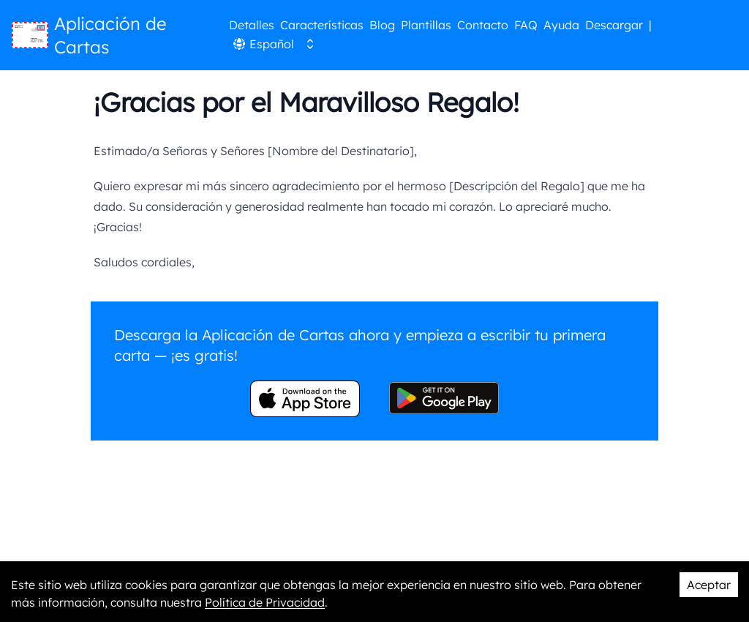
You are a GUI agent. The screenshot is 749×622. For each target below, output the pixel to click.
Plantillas (426, 25)
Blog (382, 25)
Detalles (251, 25)
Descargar (614, 25)
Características (322, 25)
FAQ (526, 25)
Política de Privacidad (265, 602)
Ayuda (561, 25)
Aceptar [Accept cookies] (709, 584)
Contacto (482, 25)
